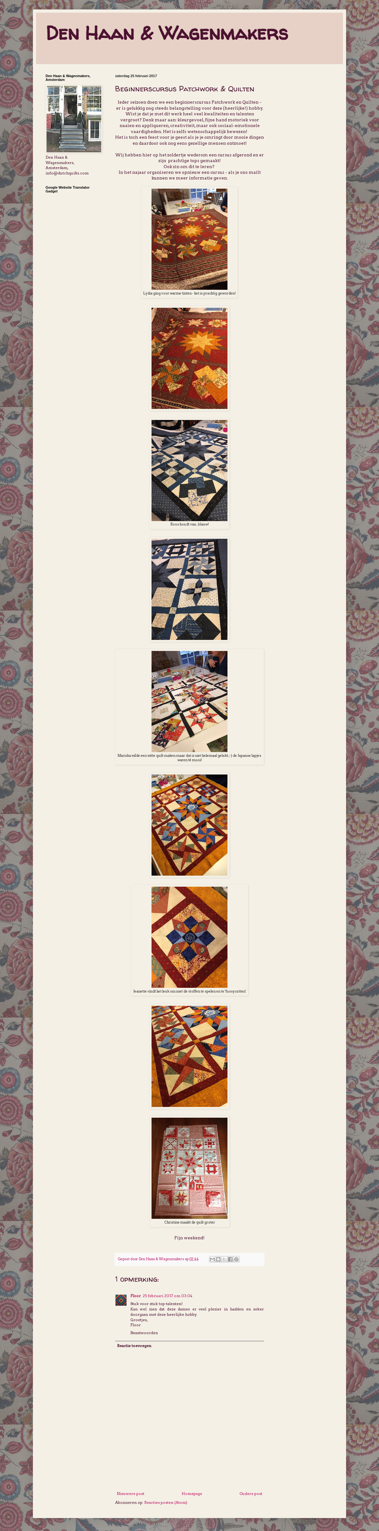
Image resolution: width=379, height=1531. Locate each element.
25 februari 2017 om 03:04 (167, 1295)
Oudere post (250, 1493)
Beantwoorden (144, 1332)
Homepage (192, 1493)
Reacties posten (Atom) (165, 1502)
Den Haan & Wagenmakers (167, 33)
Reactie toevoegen (134, 1345)
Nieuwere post (130, 1493)
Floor (135, 1295)
